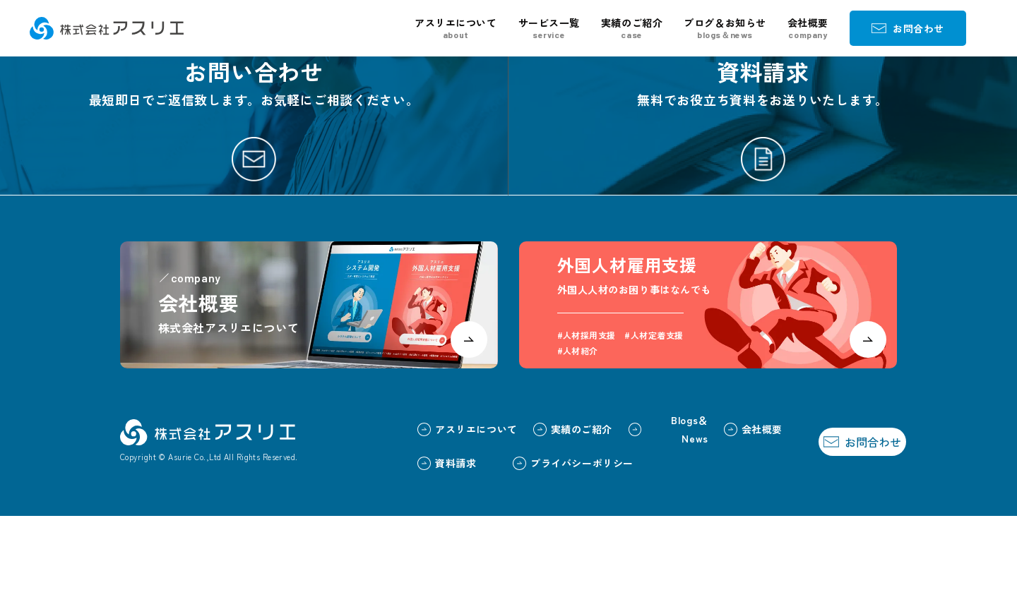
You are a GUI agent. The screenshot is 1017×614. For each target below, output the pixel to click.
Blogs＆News (637, 527)
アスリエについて (455, 28)
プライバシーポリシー (542, 560)
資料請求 (416, 560)
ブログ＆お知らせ (725, 28)
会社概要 (807, 28)
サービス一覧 (549, 28)
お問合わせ (908, 28)
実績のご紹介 (631, 28)
